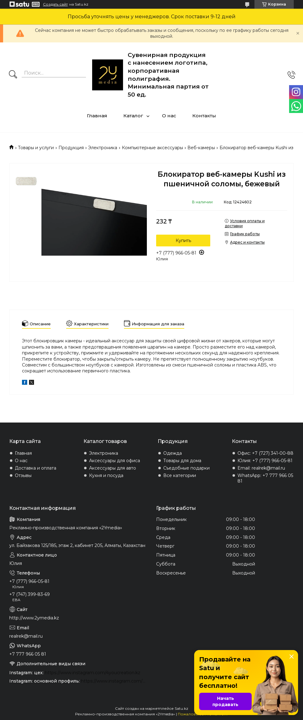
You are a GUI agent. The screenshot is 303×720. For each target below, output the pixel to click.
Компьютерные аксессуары (152, 147)
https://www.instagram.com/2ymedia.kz (114, 681)
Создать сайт (55, 4)
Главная (97, 116)
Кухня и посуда (106, 475)
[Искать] (13, 75)
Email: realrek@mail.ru (261, 468)
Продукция (71, 147)
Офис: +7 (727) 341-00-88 (265, 453)
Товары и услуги (36, 147)
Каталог (133, 116)
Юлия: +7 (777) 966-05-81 (264, 460)
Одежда (172, 453)
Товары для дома (182, 460)
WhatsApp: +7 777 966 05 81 (265, 478)
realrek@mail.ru (26, 636)
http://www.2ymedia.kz (34, 618)
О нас (169, 116)
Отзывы (23, 475)
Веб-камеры (201, 147)
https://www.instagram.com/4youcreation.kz (92, 672)
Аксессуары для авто (112, 468)
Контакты (204, 116)
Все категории (179, 475)
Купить (183, 240)
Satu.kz (181, 708)
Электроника (102, 147)
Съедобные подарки (186, 468)
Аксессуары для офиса (114, 460)
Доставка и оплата (35, 468)
